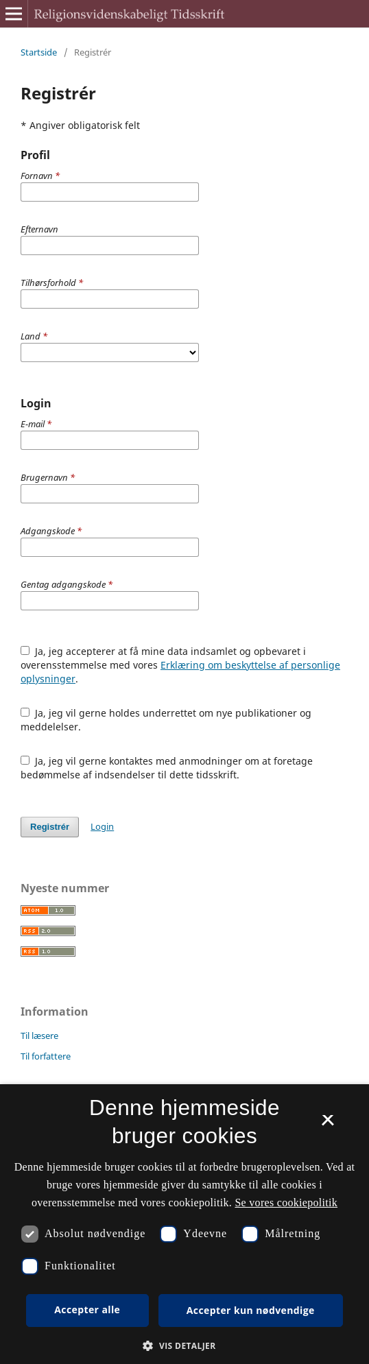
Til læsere (39, 1035)
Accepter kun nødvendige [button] (251, 1310)
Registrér (49, 827)
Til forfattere (46, 1056)
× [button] (327, 1124)
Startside (39, 52)
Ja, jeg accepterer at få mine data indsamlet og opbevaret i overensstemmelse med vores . (180, 665)
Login (102, 826)
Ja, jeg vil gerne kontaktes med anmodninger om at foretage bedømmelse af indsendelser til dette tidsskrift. (167, 767)
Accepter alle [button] (87, 1309)
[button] (184, 1345)
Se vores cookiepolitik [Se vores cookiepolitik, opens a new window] (286, 1202)
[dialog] (184, 1224)
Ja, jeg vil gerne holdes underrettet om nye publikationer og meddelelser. (166, 719)
